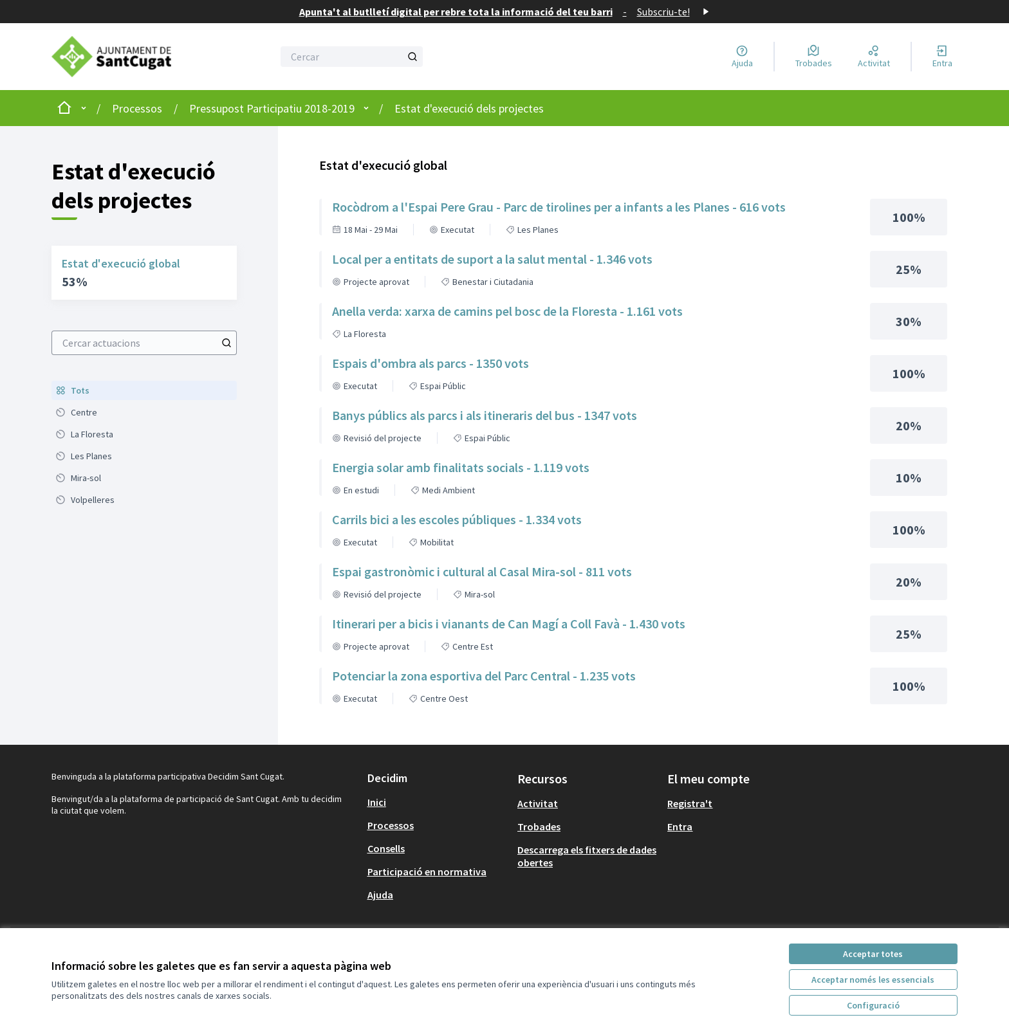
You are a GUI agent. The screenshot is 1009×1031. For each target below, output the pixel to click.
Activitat (537, 803)
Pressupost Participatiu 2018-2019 (272, 108)
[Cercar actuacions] (226, 343)
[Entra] (942, 56)
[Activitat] (874, 56)
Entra (679, 826)
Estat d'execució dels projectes (469, 108)
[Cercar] (352, 56)
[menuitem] (144, 390)
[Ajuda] (742, 56)
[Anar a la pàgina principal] (122, 56)
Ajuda (380, 894)
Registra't (689, 803)
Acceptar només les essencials (872, 979)
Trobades (538, 826)
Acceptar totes (873, 954)
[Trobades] (813, 56)
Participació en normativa (426, 871)
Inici (376, 802)
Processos (137, 108)
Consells (386, 848)
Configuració (873, 1005)
